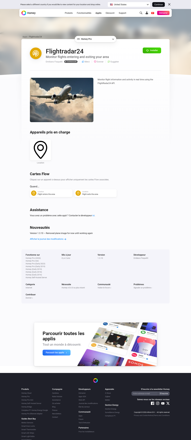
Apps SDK (82, 396)
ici (93, 215)
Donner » (29, 298)
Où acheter (56, 403)
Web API (82, 400)
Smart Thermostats (28, 429)
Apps (24, 37)
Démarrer (82, 393)
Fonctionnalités (84, 17)
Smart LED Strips (27, 433)
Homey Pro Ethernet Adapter (31, 414)
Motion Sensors (27, 423)
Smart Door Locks (28, 426)
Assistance (56, 400)
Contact (55, 417)
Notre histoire (57, 396)
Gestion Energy (110, 409)
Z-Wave (108, 393)
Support (122, 17)
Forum (81, 419)
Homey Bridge (26, 407)
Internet (29, 288)
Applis (98, 17)
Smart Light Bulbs (28, 436)
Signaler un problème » (143, 288)
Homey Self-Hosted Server (31, 403)
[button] (129, 4)
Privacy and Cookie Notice (143, 415)
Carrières (55, 393)
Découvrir (110, 17)
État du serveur (84, 407)
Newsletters (56, 414)
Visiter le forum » (104, 288)
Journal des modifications (88, 403)
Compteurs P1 (110, 416)
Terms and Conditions (162, 415)
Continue (158, 4)
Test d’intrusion (84, 423)
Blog (53, 407)
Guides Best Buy (28, 419)
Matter (107, 400)
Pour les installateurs (86, 432)
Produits (69, 17)
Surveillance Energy (112, 412)
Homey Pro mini (27, 400)
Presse (54, 410)
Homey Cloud (26, 393)
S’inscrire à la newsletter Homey (155, 389)
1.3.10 (100, 258)
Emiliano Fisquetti (141, 258)
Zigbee (107, 396)
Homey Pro (25, 396)
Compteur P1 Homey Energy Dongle (34, 410)
